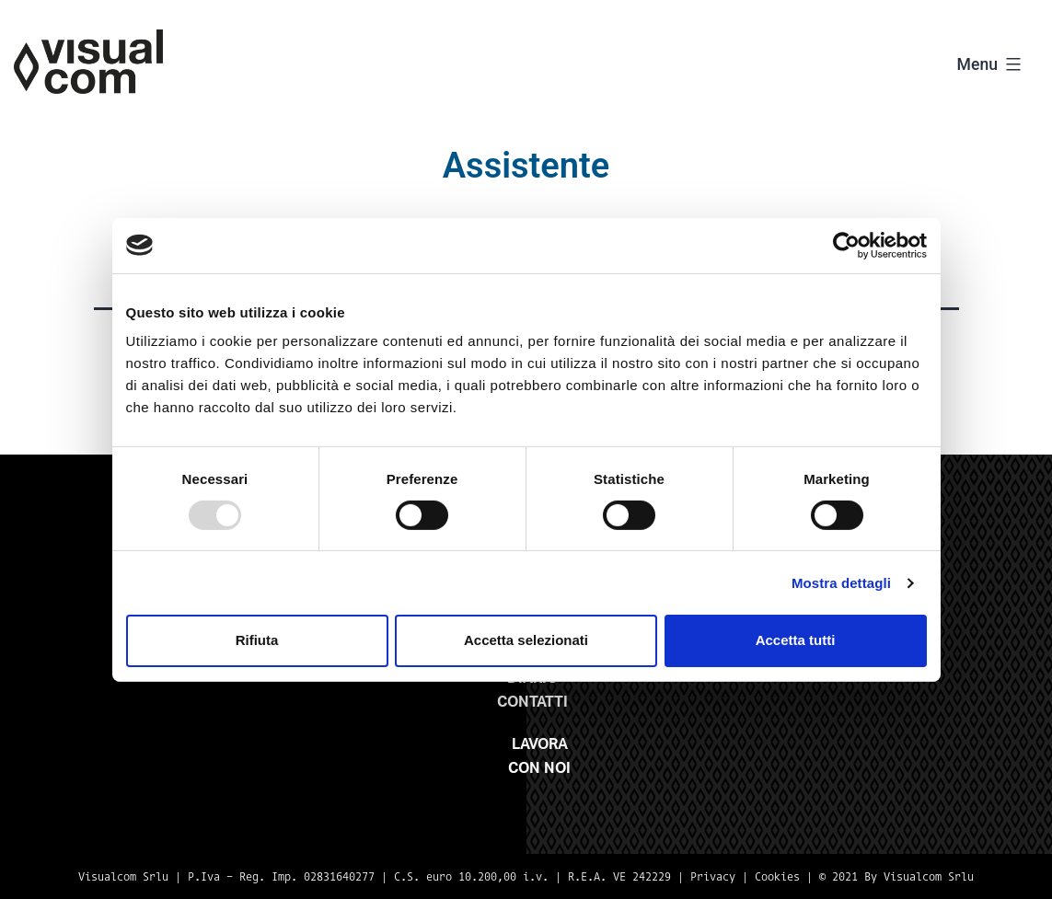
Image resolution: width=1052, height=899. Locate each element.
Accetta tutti (796, 640)
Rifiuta (257, 640)
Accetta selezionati (526, 640)
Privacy (712, 876)
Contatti (532, 702)
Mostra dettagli (841, 583)
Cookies (777, 876)
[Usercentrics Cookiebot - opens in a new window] (846, 245)
